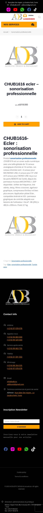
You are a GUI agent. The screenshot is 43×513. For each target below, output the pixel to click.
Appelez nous (12, 334)
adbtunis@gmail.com (28, 5)
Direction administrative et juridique (19, 502)
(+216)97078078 (29, 19)
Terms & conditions (21, 476)
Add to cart (21, 124)
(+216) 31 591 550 (14, 357)
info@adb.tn (14, 5)
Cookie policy (21, 472)
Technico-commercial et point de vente (22, 389)
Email (9, 378)
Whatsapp (11, 362)
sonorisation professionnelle (21, 264)
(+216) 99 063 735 (14, 348)
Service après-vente (15, 345)
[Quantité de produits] (21, 116)
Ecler (9, 264)
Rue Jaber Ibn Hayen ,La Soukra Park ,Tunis (23, 2)
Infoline (10, 325)
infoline (31, 15)
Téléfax (10, 353)
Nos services (19, 24)
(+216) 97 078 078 (14, 328)
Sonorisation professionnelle (21, 261)
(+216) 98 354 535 (14, 365)
